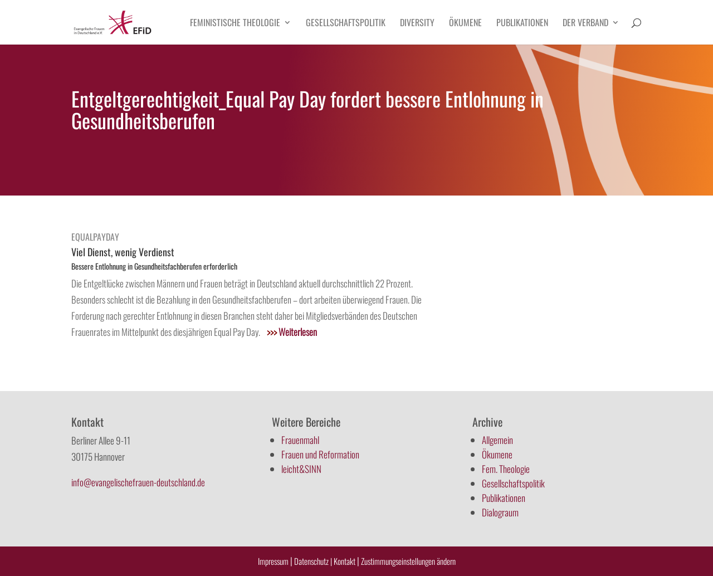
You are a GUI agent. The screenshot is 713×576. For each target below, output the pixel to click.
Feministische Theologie (235, 23)
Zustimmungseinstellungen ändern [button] (408, 561)
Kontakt (345, 561)
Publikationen (522, 23)
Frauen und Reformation (320, 454)
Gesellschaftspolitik (345, 23)
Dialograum (500, 512)
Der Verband (585, 23)
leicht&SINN (301, 469)
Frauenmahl (300, 440)
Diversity (417, 23)
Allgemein (497, 440)
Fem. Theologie (506, 469)
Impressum (273, 561)
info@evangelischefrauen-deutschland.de (138, 482)
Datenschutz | (313, 561)
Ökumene (465, 23)
